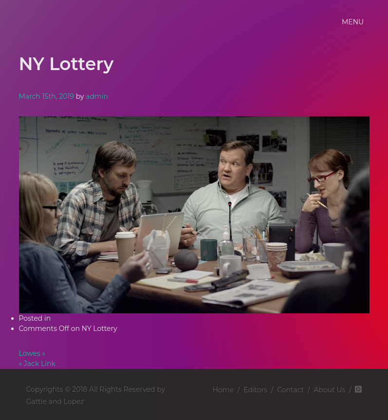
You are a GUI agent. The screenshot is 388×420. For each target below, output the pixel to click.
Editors (255, 389)
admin (97, 96)
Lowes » (32, 353)
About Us (329, 389)
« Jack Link (37, 363)
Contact (290, 389)
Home (223, 389)
